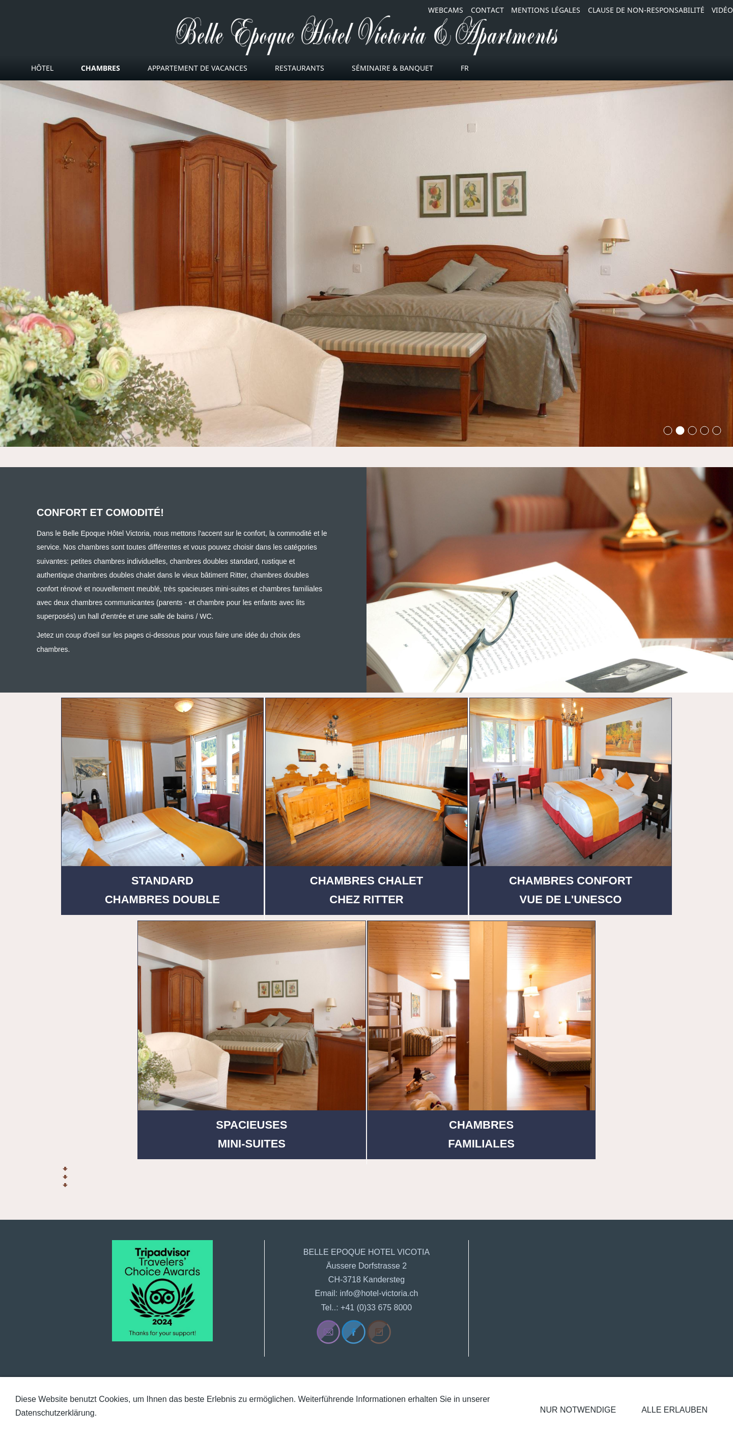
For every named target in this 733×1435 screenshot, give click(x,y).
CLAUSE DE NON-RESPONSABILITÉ (646, 10)
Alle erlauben (674, 1409)
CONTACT (487, 10)
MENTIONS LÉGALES (545, 10)
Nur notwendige (578, 1409)
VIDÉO (722, 10)
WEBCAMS (445, 10)
